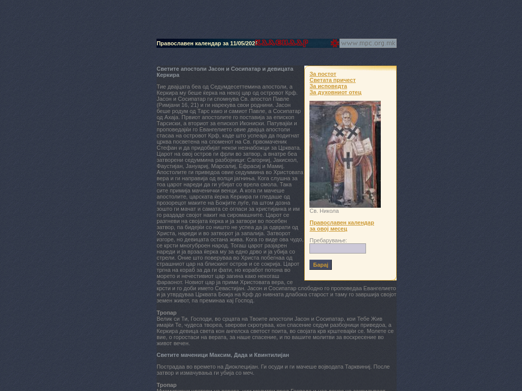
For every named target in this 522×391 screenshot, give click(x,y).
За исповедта (328, 86)
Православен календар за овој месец (341, 225)
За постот (322, 74)
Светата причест (332, 80)
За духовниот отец (335, 92)
